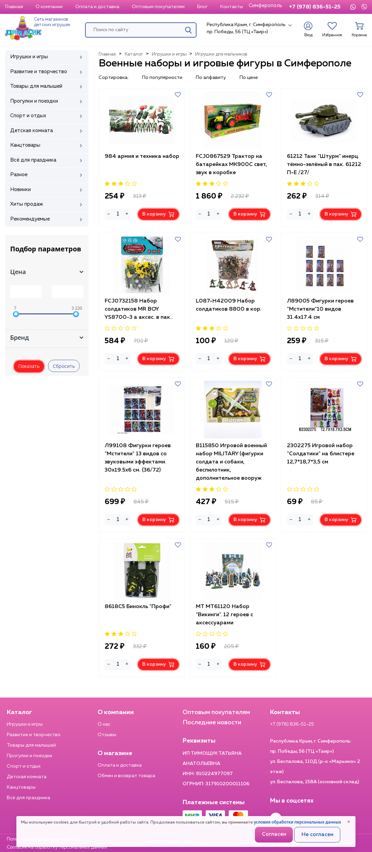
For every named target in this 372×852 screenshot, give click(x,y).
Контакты (231, 6)
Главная (14, 6)
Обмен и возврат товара (126, 775)
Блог (202, 6)
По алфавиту (211, 77)
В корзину (158, 214)
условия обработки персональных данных (297, 822)
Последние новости (212, 723)
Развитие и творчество (34, 734)
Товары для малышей (31, 745)
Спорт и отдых (24, 766)
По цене (249, 77)
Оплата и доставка (97, 6)
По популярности (162, 77)
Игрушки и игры (25, 724)
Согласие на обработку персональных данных (57, 847)
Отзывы (107, 734)
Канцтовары (21, 787)
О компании (49, 6)
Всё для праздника (28, 797)
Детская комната (26, 776)
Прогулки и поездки (29, 755)
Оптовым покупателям (158, 6)
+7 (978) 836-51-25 (314, 7)
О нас (104, 724)
